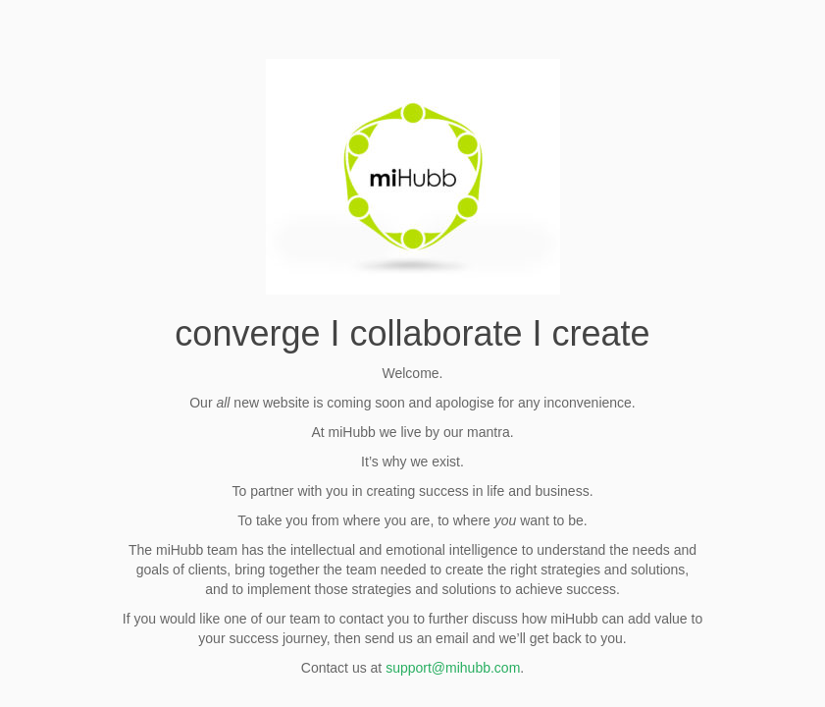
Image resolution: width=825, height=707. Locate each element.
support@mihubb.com (453, 668)
